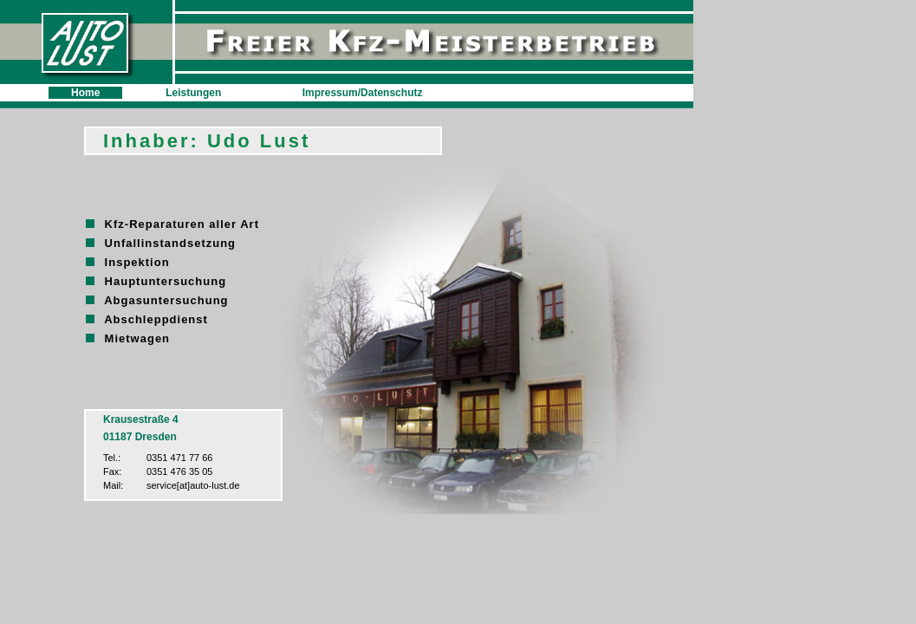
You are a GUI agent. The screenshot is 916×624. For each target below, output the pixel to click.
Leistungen (193, 93)
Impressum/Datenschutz (362, 93)
